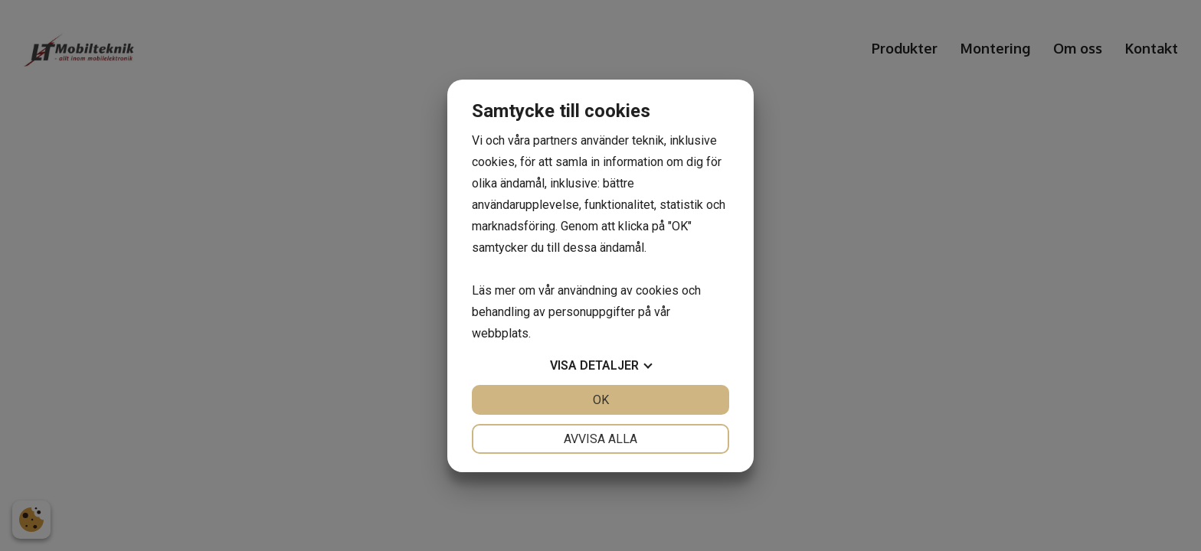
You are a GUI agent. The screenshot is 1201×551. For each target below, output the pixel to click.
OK (601, 400)
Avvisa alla (600, 439)
